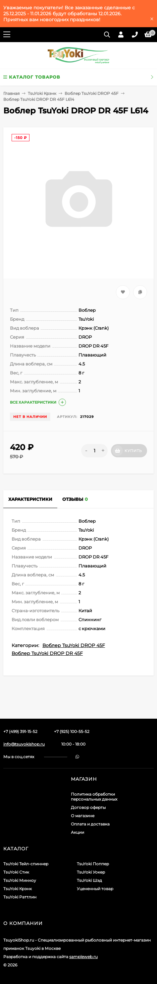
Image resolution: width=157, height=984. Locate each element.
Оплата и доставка (90, 823)
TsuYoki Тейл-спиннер (25, 863)
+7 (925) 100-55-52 (71, 731)
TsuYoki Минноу (19, 880)
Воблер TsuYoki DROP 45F (92, 93)
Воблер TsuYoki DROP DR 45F (47, 653)
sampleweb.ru (83, 956)
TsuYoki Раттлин (19, 896)
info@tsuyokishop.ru (24, 744)
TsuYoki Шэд (89, 880)
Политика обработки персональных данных (94, 797)
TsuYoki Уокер (91, 872)
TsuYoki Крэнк (42, 93)
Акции (77, 832)
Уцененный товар (95, 888)
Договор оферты (88, 807)
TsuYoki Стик (16, 872)
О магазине (82, 815)
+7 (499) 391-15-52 (20, 731)
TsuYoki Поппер (93, 863)
